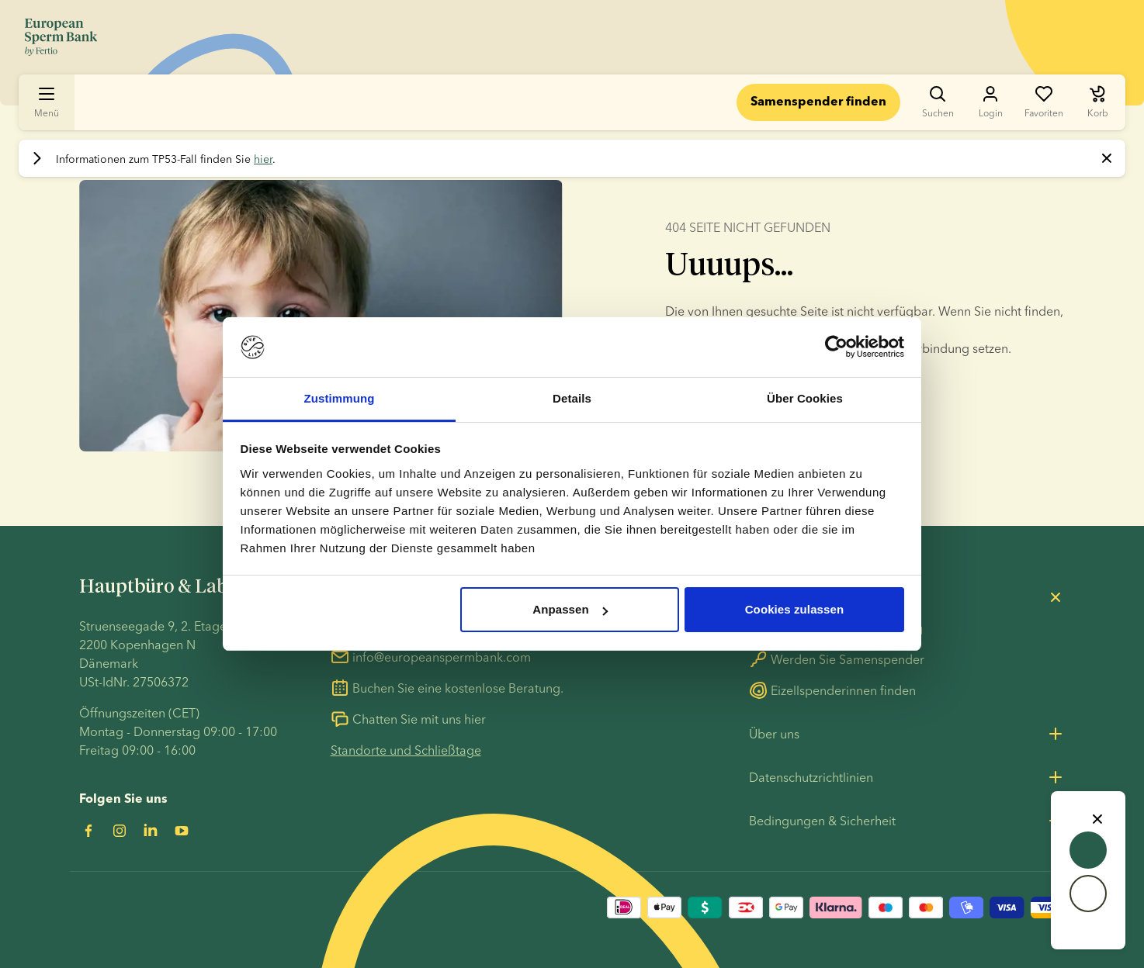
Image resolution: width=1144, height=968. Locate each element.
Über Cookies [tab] (805, 398)
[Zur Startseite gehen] (61, 37)
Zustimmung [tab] (339, 398)
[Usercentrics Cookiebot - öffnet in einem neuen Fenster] (836, 347)
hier (263, 159)
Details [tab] (572, 398)
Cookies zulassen (794, 609)
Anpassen (570, 609)
